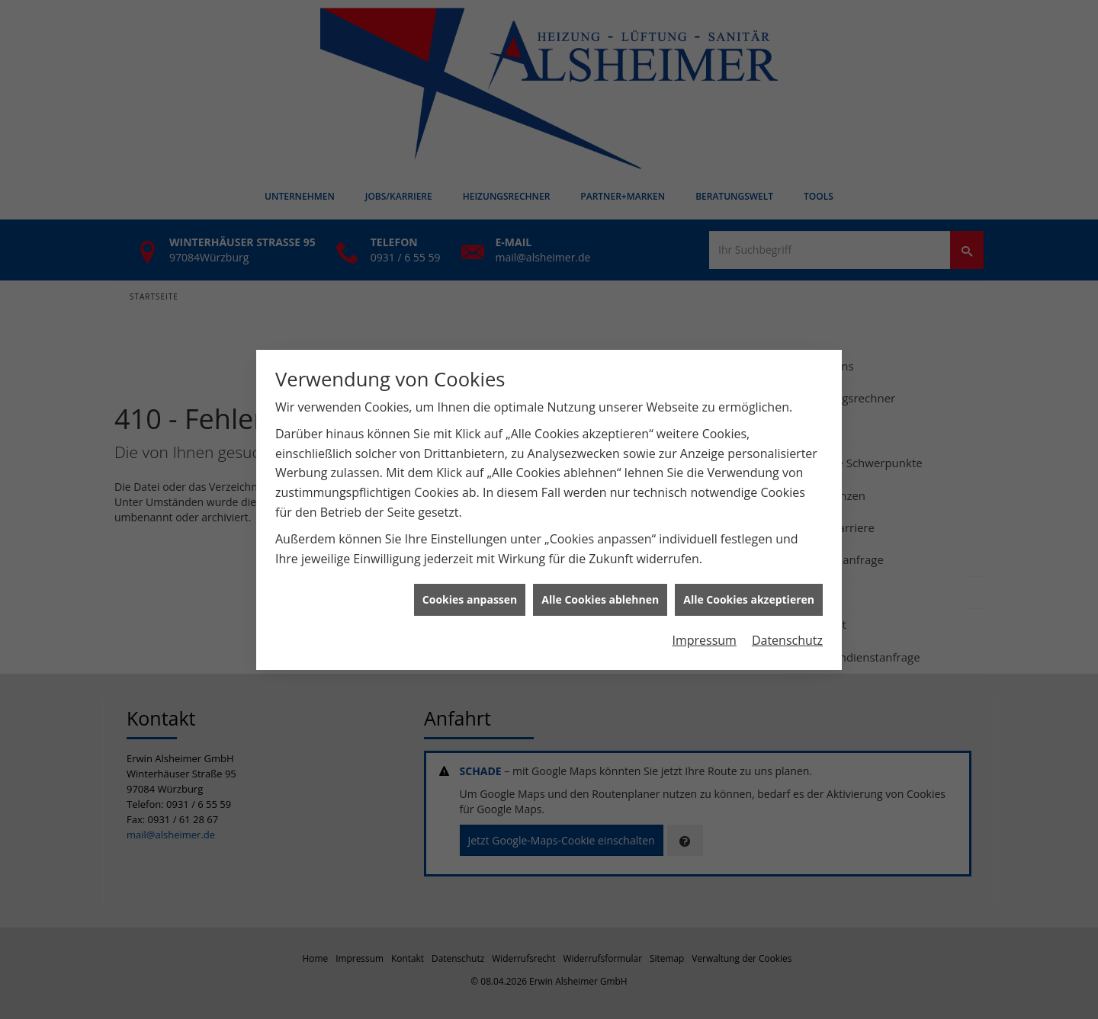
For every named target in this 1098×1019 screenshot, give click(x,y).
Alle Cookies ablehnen (600, 593)
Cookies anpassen (469, 593)
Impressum (704, 634)
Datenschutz (787, 634)
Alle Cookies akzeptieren (748, 593)
